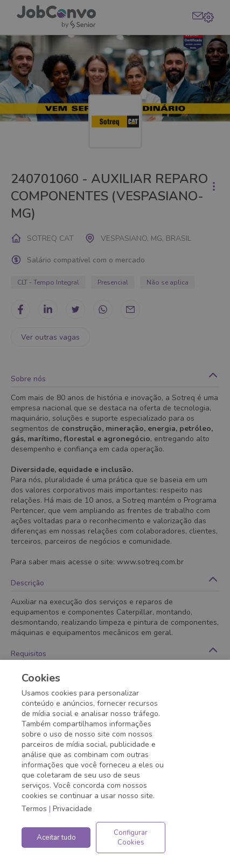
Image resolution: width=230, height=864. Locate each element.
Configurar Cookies (131, 837)
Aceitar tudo (56, 837)
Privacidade (72, 809)
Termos (34, 809)
